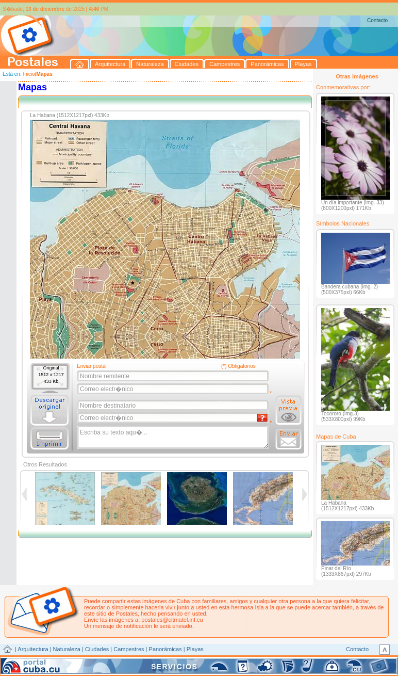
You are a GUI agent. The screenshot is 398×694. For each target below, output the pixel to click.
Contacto (377, 20)
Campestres (128, 649)
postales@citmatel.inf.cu (172, 620)
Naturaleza (66, 649)
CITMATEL (244, 661)
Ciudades (97, 649)
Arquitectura (33, 649)
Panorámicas (165, 649)
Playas (195, 649)
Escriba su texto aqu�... (173, 437)
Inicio (29, 74)
